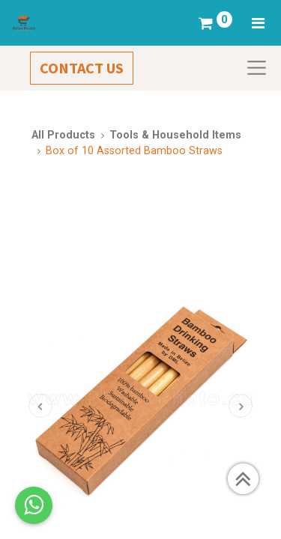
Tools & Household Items (175, 135)
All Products (63, 135)
